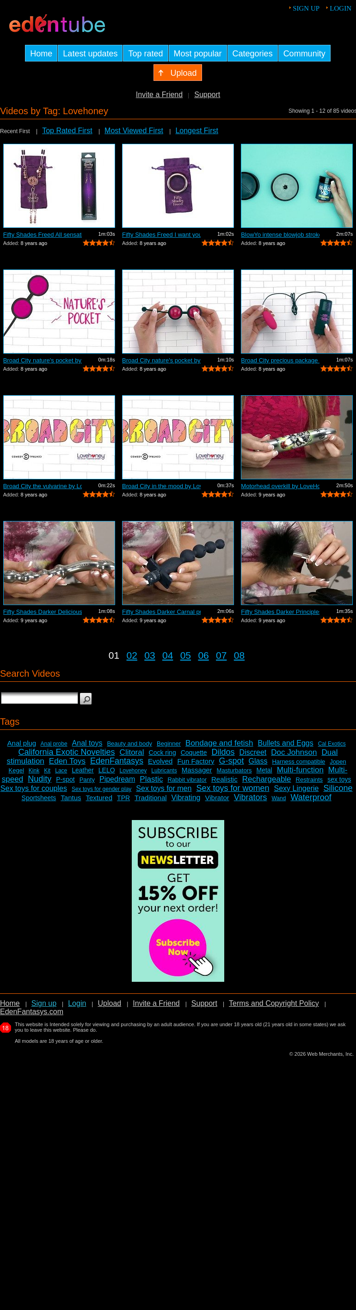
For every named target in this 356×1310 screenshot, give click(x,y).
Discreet (253, 752)
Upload (109, 1003)
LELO (106, 770)
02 (132, 655)
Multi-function (300, 769)
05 (185, 655)
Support (207, 94)
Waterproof (310, 797)
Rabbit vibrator (187, 779)
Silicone (337, 788)
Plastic (151, 779)
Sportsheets (39, 798)
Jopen (338, 761)
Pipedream (117, 779)
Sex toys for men (163, 788)
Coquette (194, 752)
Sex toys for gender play (101, 789)
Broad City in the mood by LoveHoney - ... (161, 486)
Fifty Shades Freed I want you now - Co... (161, 234)
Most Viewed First (133, 131)
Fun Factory (195, 761)
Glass (258, 761)
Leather (82, 770)
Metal (264, 770)
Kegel (16, 770)
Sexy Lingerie (296, 788)
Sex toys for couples (33, 788)
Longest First (196, 131)
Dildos (223, 752)
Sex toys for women (232, 788)
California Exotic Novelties (66, 752)
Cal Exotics (332, 744)
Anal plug (22, 743)
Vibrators (250, 797)
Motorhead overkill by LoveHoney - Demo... (280, 486)
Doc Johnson (294, 752)
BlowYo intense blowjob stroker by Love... (280, 234)
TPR (123, 798)
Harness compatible (298, 761)
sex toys (339, 779)
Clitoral (132, 752)
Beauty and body (129, 743)
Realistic (224, 779)
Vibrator (217, 798)
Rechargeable (266, 779)
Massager (197, 770)
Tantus (71, 798)
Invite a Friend (159, 94)
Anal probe (54, 744)
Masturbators (234, 770)
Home (10, 1003)
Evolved (160, 761)
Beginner (169, 743)
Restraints (309, 779)
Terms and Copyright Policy (274, 1003)
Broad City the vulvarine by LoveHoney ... (42, 486)
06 (203, 655)
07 (221, 655)
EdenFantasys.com (31, 1012)
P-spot (65, 779)
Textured (99, 798)
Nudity (39, 779)
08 (239, 655)
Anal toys (87, 743)
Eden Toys (67, 761)
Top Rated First (67, 131)
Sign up (306, 8)
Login (340, 8)
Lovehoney (133, 770)
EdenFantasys (116, 760)
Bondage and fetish (219, 743)
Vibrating (186, 798)
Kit (47, 770)
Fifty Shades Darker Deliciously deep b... (42, 611)
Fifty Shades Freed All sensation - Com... (42, 234)
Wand (278, 798)
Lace (61, 770)
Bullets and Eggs (285, 743)
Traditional (150, 798)
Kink (34, 770)
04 (167, 655)
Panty (87, 779)
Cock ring (162, 752)
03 (149, 655)
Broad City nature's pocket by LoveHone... (42, 360)
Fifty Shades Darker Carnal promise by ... (161, 611)
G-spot (231, 760)
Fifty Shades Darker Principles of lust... (280, 611)
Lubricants (164, 770)
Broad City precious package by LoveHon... (280, 360)
